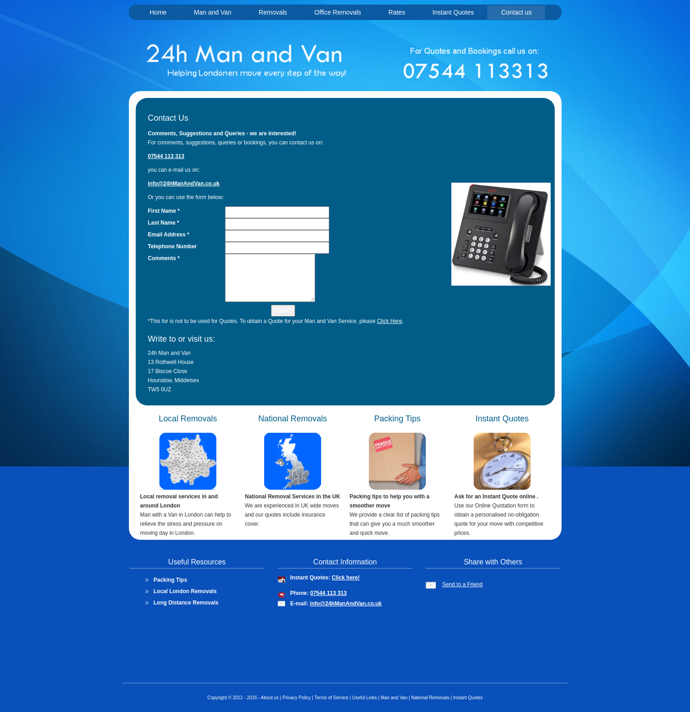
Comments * (164, 258)
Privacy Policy (296, 697)
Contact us (516, 12)
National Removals (430, 697)
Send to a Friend (462, 584)
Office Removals (337, 12)
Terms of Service (330, 697)
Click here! (345, 577)
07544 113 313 (328, 593)
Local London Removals (185, 591)
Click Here (389, 321)
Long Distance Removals (186, 602)
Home (158, 12)
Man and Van (212, 12)
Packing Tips (170, 580)
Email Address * (168, 234)
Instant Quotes (453, 12)
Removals (273, 12)
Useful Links (364, 697)
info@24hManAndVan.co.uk (346, 603)
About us (270, 697)
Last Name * (163, 223)
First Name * (164, 211)
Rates (396, 12)
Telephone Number (172, 246)
